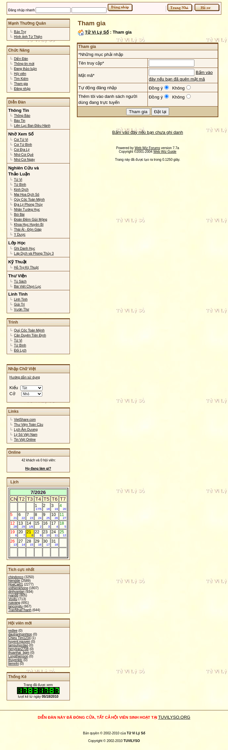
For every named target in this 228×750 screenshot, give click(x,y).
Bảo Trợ (20, 32)
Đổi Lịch (20, 350)
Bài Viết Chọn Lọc (27, 286)
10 (54, 516)
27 (21, 542)
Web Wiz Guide (164, 151)
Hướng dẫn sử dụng (24, 377)
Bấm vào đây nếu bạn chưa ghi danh (147, 132)
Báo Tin (19, 121)
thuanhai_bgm (18, 652)
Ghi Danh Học (24, 248)
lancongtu (15, 606)
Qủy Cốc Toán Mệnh (29, 199)
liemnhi (13, 663)
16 (46, 524)
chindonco (16, 577)
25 (63, 533)
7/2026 (38, 492)
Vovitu (12, 599)
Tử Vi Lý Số (97, 32)
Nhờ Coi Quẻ (24, 154)
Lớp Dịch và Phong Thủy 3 (34, 253)
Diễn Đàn (21, 59)
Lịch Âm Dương (26, 429)
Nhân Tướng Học (27, 209)
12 (13, 524)
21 (30, 533)
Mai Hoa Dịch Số (26, 194)
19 (13, 533)
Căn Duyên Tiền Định (30, 335)
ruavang (14, 603)
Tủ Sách (20, 281)
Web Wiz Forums (147, 148)
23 (46, 533)
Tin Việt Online (25, 439)
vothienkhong (18, 588)
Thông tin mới (24, 64)
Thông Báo (22, 116)
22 (38, 533)
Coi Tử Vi (21, 139)
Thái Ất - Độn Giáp (28, 229)
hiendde (14, 581)
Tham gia (21, 84)
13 (21, 524)
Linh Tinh (21, 299)
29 (38, 542)
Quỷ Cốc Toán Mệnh (29, 330)
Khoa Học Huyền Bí (29, 224)
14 (30, 524)
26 (13, 542)
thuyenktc (15, 660)
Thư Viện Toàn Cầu (28, 424)
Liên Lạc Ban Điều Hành (32, 125)
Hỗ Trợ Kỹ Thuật (26, 267)
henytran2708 (18, 649)
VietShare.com (25, 419)
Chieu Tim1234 (19, 638)
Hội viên (20, 74)
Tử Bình (20, 184)
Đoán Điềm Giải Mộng (30, 219)
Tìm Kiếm (21, 79)
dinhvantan (16, 592)
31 (54, 542)
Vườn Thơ (21, 309)
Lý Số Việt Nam (25, 434)
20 (21, 533)
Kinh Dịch (21, 189)
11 (63, 516)
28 (30, 542)
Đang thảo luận (25, 69)
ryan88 (13, 595)
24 (54, 533)
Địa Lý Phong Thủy (28, 204)
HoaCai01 (15, 584)
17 (54, 524)
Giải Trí (19, 304)
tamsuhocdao (18, 645)
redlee (13, 630)
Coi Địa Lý (22, 149)
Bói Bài (19, 214)
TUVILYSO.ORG (174, 717)
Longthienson (18, 656)
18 (63, 524)
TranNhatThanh (20, 610)
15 (38, 524)
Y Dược (20, 234)
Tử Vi (18, 179)
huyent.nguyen (19, 641)
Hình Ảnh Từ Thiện (28, 37)
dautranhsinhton (20, 634)
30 (46, 542)
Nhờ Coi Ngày (24, 159)
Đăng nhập (22, 89)
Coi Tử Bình (23, 144)
